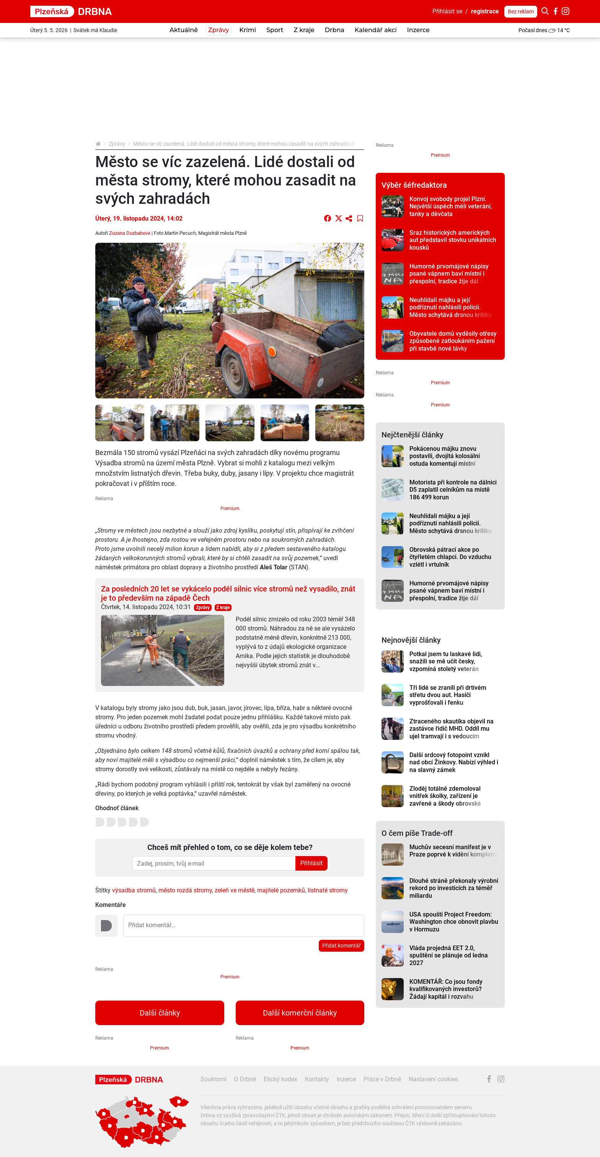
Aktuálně (184, 30)
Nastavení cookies (433, 1079)
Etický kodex (280, 1079)
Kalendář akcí (376, 30)
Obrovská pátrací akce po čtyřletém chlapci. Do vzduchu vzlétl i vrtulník (450, 557)
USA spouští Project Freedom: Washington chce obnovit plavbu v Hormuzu (453, 922)
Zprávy (117, 144)
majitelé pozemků (281, 890)
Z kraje (223, 607)
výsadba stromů (134, 890)
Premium (230, 508)
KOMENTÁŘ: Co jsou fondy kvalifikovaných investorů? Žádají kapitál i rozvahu (446, 989)
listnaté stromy (328, 890)
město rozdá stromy (185, 890)
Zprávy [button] (218, 30)
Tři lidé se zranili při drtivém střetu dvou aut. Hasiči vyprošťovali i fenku (447, 695)
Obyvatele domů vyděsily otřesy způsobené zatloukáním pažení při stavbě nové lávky (453, 341)
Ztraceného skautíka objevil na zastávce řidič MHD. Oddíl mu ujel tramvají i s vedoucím (451, 729)
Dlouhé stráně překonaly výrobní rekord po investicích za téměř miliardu (453, 888)
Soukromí (214, 1079)
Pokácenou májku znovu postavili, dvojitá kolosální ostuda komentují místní (444, 456)
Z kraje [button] (303, 30)
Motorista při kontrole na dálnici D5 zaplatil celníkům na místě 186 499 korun (453, 490)
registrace (485, 11)
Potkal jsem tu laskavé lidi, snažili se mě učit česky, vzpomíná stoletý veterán (445, 661)
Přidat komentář (341, 945)
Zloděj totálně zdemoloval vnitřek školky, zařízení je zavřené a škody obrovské (445, 796)
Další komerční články (300, 1012)
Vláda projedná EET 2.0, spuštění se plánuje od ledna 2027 (448, 955)
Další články (160, 1012)
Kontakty (317, 1079)
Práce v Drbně (382, 1079)
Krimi (247, 30)
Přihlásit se (447, 11)
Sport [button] (274, 30)
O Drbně (245, 1079)
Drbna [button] (334, 30)
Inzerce (418, 30)
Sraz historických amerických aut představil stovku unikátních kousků (452, 240)
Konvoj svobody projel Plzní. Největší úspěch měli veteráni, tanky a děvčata (450, 206)
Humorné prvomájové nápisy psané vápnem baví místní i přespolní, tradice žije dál (449, 274)
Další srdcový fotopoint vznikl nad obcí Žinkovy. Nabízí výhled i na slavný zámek (453, 762)
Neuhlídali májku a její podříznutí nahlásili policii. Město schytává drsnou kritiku (450, 307)
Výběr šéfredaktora (414, 185)
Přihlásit (311, 863)
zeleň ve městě (234, 890)
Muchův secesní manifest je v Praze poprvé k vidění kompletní (453, 850)
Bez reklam (521, 11)
